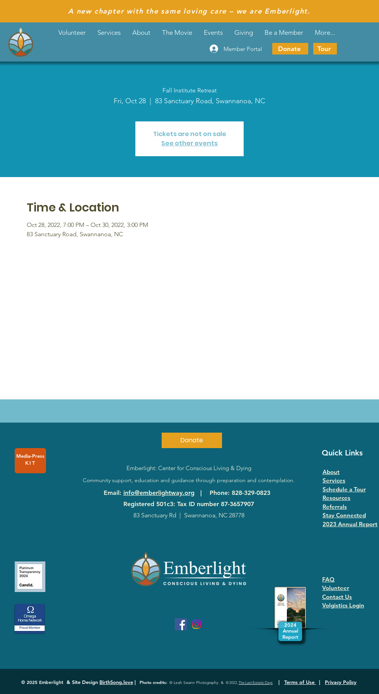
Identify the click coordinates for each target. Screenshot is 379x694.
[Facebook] (181, 624)
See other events (189, 143)
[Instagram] (197, 624)
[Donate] (290, 49)
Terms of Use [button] (300, 682)
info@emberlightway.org (159, 492)
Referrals (335, 506)
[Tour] (325, 49)
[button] (213, 32)
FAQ (328, 579)
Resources (336, 497)
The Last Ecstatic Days (256, 682)
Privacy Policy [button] (341, 682)
